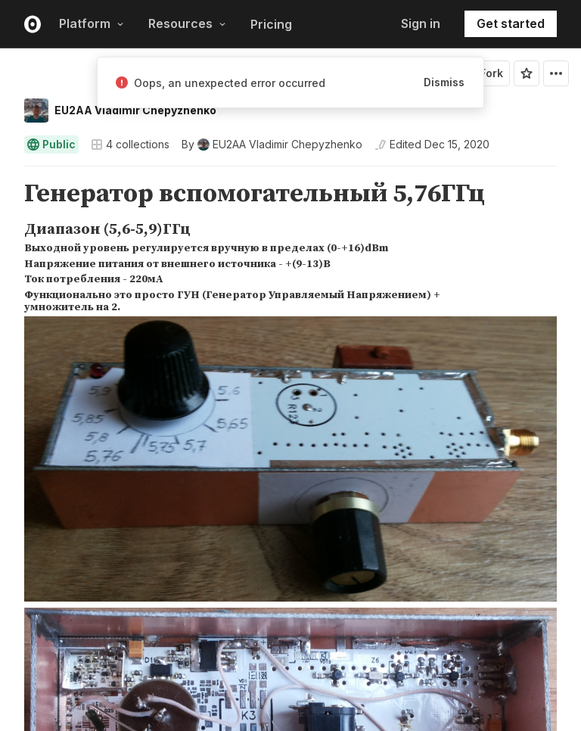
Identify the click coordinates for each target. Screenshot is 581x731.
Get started (511, 23)
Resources (187, 23)
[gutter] (7, 194)
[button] (6, 173)
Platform (91, 23)
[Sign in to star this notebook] (526, 73)
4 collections (130, 144)
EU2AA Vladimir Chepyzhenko (135, 110)
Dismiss (444, 82)
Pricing (271, 24)
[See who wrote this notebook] (272, 144)
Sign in (420, 23)
